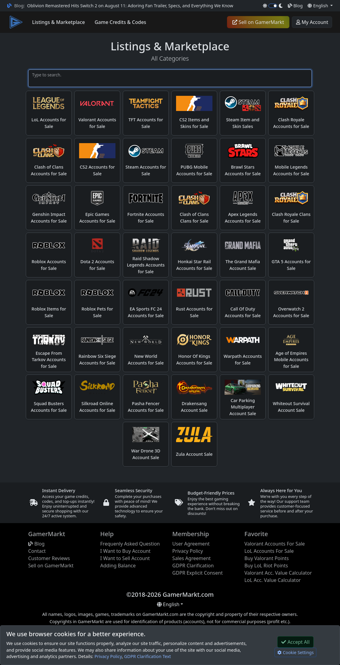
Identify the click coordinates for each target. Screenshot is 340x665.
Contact (37, 551)
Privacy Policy (108, 656)
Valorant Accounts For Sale (274, 543)
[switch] (272, 6)
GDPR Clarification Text (147, 656)
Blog (295, 5)
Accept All (295, 642)
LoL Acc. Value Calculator (272, 580)
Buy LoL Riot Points (266, 565)
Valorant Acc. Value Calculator (278, 572)
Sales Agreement (191, 558)
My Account (312, 22)
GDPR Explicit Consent (197, 572)
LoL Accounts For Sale (269, 551)
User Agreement (191, 543)
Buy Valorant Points (266, 558)
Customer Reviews (49, 558)
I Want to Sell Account (125, 558)
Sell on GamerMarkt (258, 22)
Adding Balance (118, 565)
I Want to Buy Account (125, 551)
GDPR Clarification (193, 565)
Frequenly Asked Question (130, 543)
